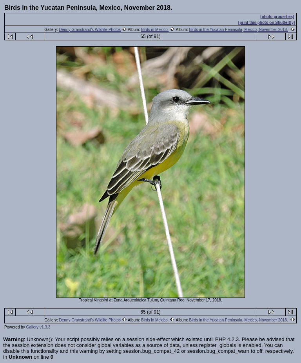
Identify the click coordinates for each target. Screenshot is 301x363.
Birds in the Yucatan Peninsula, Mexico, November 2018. (238, 29)
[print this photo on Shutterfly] (266, 22)
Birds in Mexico (155, 29)
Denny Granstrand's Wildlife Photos (90, 29)
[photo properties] (277, 17)
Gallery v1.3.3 (38, 327)
